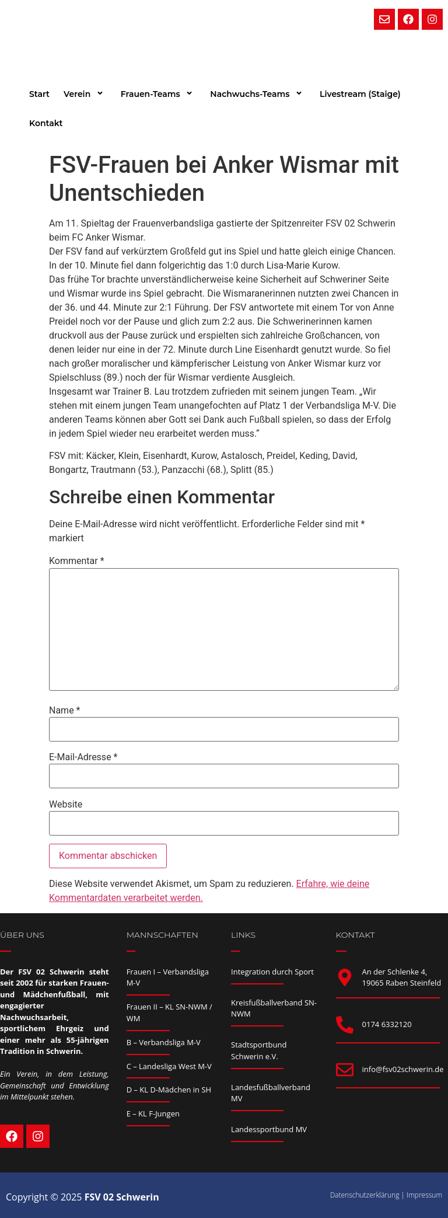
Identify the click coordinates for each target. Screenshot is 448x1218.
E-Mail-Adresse (83, 757)
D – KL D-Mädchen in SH (169, 1089)
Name (64, 710)
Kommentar (76, 561)
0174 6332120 (387, 1024)
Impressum (424, 1195)
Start (39, 94)
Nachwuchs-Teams (258, 94)
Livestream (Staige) (360, 94)
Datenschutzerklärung (365, 1195)
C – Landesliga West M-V (169, 1066)
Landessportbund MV (269, 1129)
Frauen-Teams (159, 94)
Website (65, 804)
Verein (85, 94)
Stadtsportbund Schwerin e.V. (258, 1050)
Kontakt (46, 123)
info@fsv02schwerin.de (403, 1069)
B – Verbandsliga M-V (164, 1042)
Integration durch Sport (272, 971)
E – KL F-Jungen (153, 1113)
